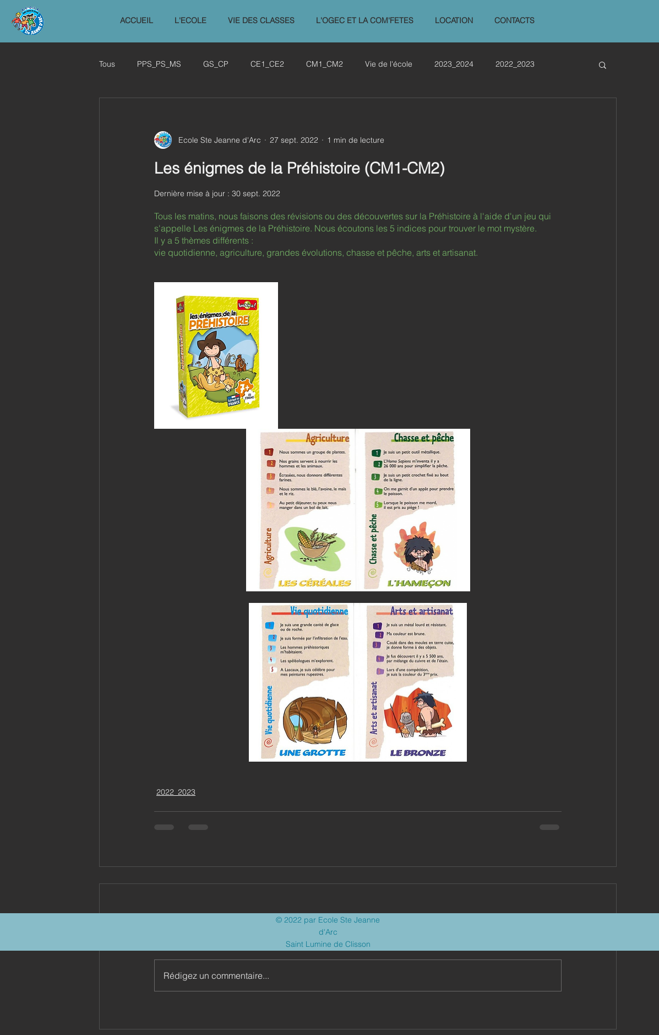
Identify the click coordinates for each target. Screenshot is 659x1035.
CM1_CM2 (324, 64)
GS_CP (215, 64)
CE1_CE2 (267, 64)
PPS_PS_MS (159, 64)
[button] (190, 21)
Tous (107, 64)
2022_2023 (515, 64)
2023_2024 (453, 64)
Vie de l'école (388, 64)
